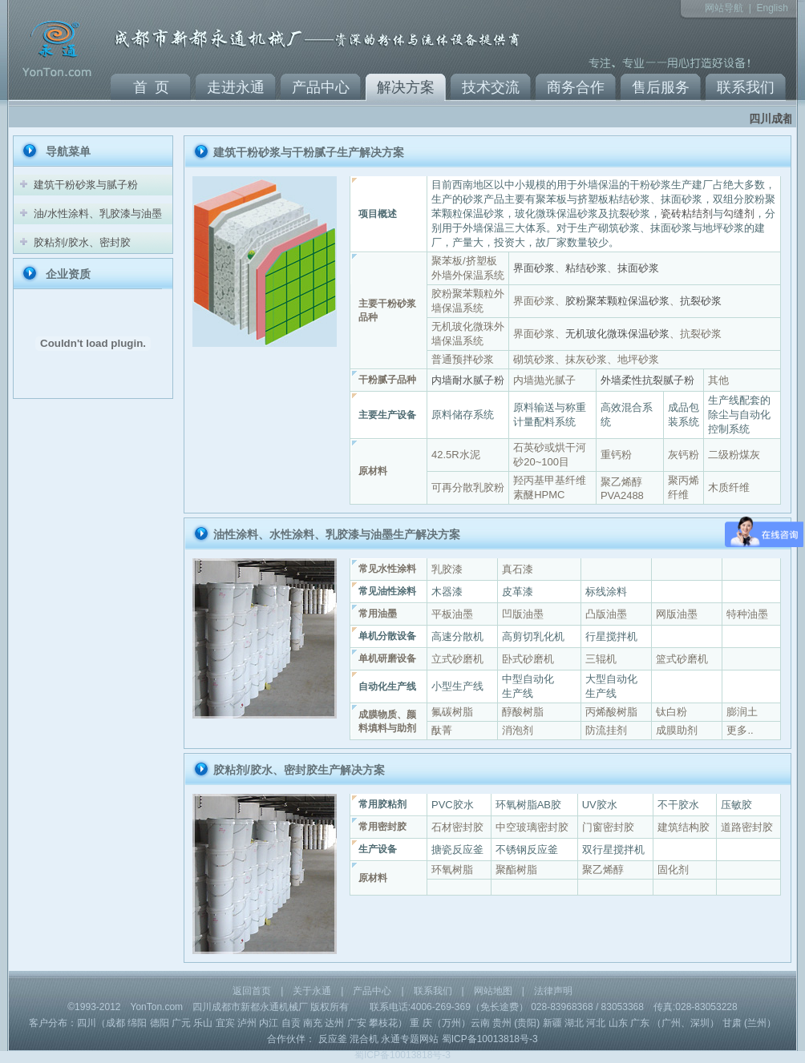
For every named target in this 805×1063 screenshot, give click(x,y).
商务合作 (576, 87)
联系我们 (746, 87)
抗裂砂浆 (701, 301)
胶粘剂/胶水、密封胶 (82, 242)
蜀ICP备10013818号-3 (490, 1039)
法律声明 (553, 991)
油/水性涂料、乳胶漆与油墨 (98, 213)
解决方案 (406, 87)
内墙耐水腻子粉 (467, 380)
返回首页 (252, 991)
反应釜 (332, 1039)
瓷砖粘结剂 (687, 213)
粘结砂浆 (586, 268)
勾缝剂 (738, 213)
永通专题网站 (410, 1039)
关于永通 (312, 991)
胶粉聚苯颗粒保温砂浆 (617, 301)
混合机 (364, 1039)
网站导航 (724, 8)
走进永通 (236, 87)
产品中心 (321, 87)
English (771, 8)
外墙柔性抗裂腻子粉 (647, 380)
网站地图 (493, 991)
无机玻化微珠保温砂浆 (617, 334)
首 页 (151, 87)
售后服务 (661, 87)
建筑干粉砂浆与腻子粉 (86, 185)
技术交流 (491, 87)
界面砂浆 (534, 268)
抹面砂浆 (638, 268)
